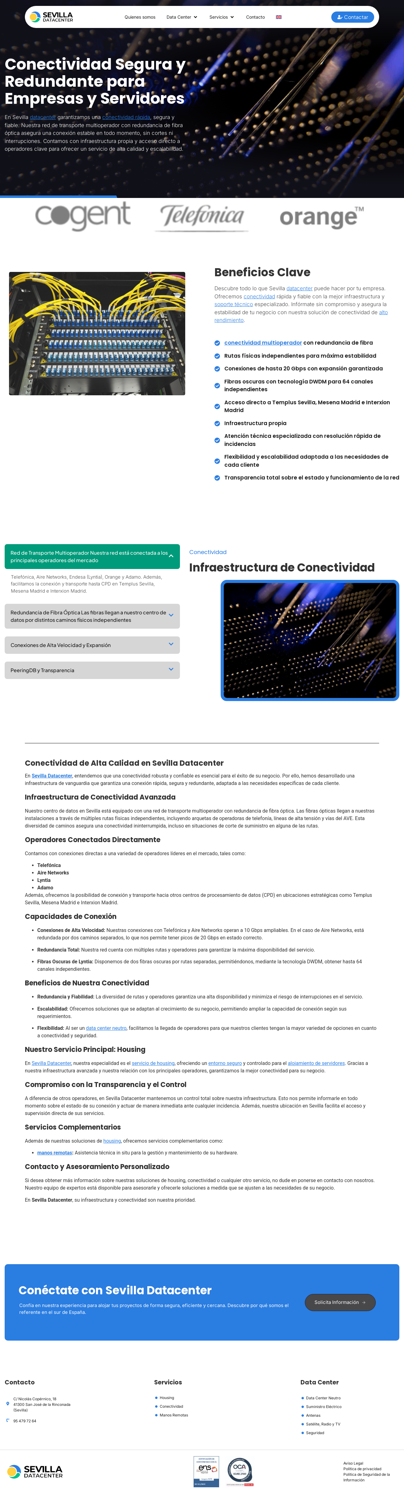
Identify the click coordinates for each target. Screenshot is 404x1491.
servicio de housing (153, 1064)
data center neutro (106, 1028)
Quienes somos (137, 17)
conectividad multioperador (263, 343)
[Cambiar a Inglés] (283, 17)
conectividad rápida (126, 118)
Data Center (181, 17)
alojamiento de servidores (316, 1064)
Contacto (259, 17)
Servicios (223, 17)
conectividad (259, 297)
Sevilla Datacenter (52, 776)
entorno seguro (225, 1064)
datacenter (43, 118)
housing (112, 1141)
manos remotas (54, 1153)
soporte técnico (233, 305)
